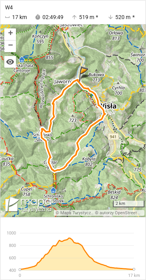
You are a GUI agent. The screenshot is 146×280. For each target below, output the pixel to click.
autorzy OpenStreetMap (123, 212)
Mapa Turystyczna (77, 212)
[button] (10, 34)
